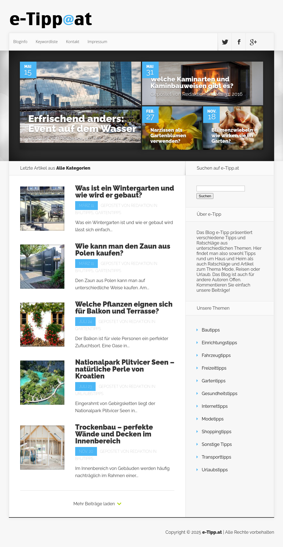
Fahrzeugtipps (216, 355)
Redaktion (71, 138)
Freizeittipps (214, 368)
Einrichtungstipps (219, 342)
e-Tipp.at (212, 532)
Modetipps (213, 419)
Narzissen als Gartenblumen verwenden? (168, 135)
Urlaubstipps (89, 393)
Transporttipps (216, 457)
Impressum (97, 41)
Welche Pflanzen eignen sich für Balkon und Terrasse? (123, 307)
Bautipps (84, 213)
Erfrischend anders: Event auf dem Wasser (82, 123)
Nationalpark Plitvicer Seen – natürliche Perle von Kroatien (124, 369)
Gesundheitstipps (219, 393)
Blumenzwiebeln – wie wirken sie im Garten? (234, 135)
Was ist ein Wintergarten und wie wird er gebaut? (124, 191)
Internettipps (215, 406)
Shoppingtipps (216, 431)
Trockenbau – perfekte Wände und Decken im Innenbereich (114, 434)
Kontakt (72, 41)
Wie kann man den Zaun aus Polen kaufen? (122, 249)
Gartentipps (108, 213)
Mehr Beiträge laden (94, 504)
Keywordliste (47, 41)
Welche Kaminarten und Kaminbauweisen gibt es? (192, 82)
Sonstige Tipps (217, 444)
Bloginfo (20, 41)
